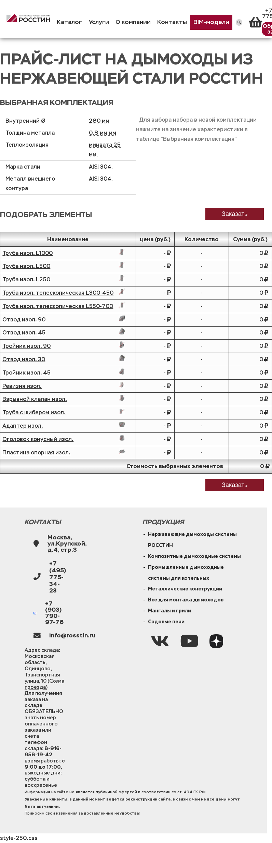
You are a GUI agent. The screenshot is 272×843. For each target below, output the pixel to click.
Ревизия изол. (22, 386)
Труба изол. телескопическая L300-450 (57, 293)
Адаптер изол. (22, 426)
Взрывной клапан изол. (34, 399)
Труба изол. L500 (26, 266)
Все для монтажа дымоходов (185, 600)
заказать (235, 213)
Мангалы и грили (169, 611)
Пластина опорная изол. (36, 452)
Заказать (235, 484)
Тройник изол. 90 (26, 346)
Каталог (69, 22)
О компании (133, 22)
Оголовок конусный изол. (37, 439)
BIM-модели (211, 22)
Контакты (172, 22)
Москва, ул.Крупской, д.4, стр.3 (66, 544)
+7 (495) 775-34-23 (57, 577)
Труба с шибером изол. (34, 412)
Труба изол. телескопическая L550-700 (57, 306)
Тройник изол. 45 (26, 372)
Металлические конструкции (185, 589)
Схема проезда (44, 684)
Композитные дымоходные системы (194, 556)
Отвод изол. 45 (23, 332)
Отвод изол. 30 (23, 359)
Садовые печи (166, 622)
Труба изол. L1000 (27, 253)
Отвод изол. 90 (23, 319)
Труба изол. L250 (26, 279)
